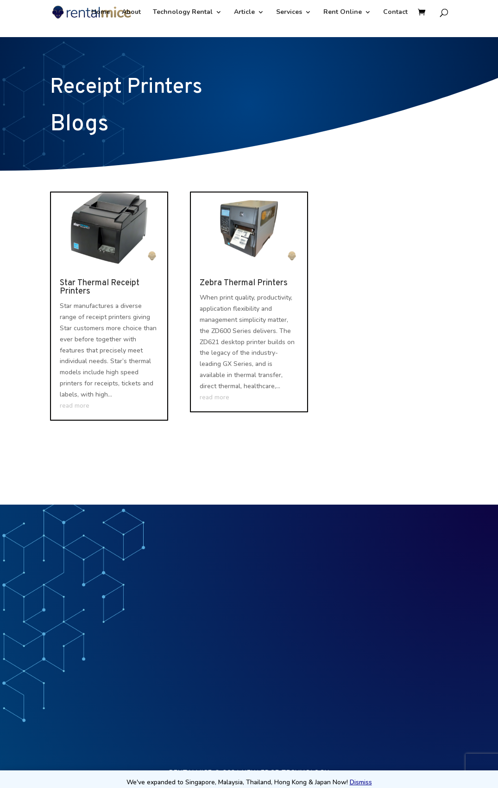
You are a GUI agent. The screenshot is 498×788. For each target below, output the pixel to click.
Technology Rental (183, 12)
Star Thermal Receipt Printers (99, 287)
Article (244, 12)
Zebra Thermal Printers (244, 283)
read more (74, 405)
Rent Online (342, 12)
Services (289, 12)
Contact (395, 12)
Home (100, 12)
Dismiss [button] (361, 782)
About (131, 12)
